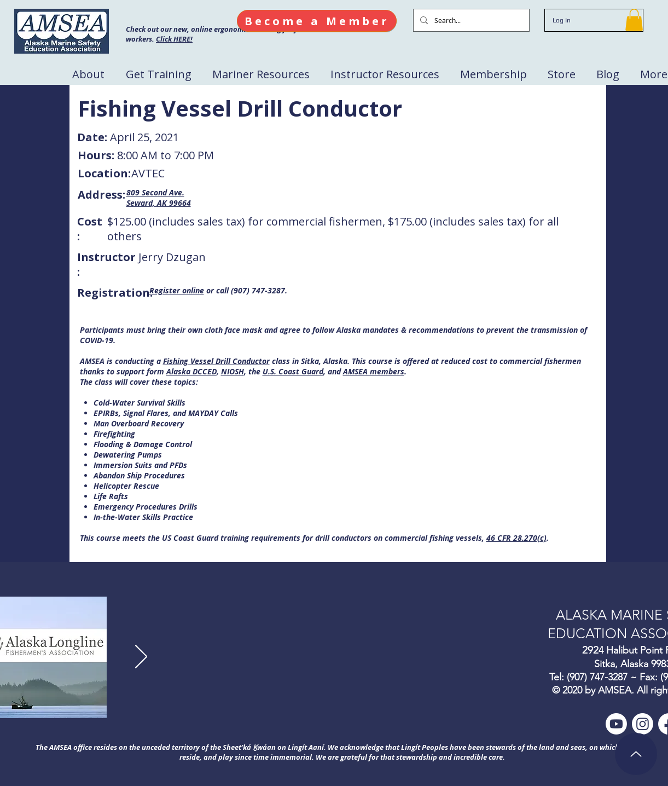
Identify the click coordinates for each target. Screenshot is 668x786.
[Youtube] (616, 724)
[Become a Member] (317, 21)
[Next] (141, 657)
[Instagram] (642, 724)
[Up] (636, 754)
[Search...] (470, 20)
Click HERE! (174, 39)
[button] (634, 20)
